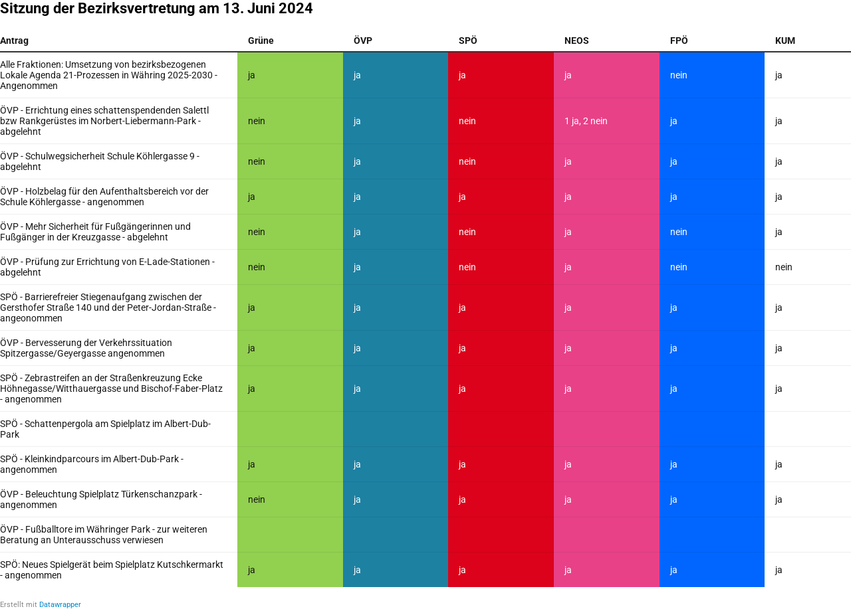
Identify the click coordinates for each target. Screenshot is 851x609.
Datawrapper (60, 604)
